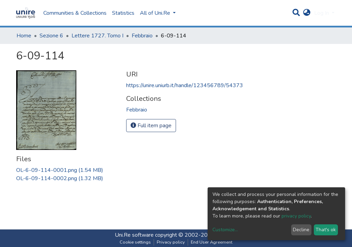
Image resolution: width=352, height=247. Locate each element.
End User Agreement (211, 242)
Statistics (123, 13)
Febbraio (142, 35)
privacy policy (296, 216)
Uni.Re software (134, 235)
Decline (301, 229)
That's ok (326, 229)
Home (23, 35)
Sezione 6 (51, 35)
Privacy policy (171, 242)
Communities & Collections (75, 13)
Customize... (225, 229)
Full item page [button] (151, 125)
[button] (307, 13)
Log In (322, 13)
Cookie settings (135, 242)
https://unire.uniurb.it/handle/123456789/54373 (184, 85)
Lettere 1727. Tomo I (97, 35)
